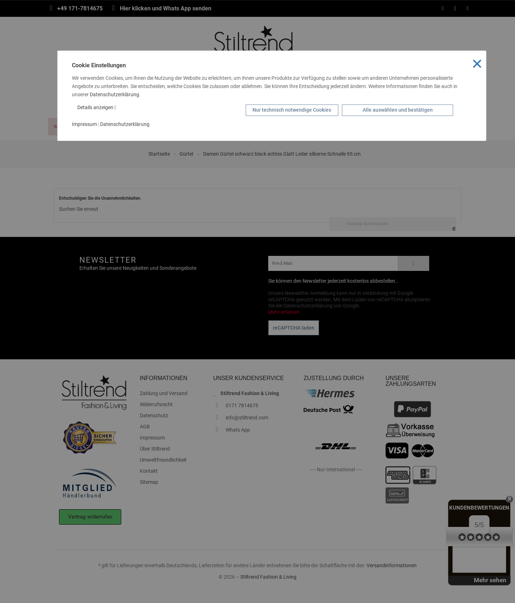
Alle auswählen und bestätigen (398, 110)
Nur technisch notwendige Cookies (291, 110)
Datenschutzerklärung (114, 94)
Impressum (84, 124)
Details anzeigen (96, 107)
